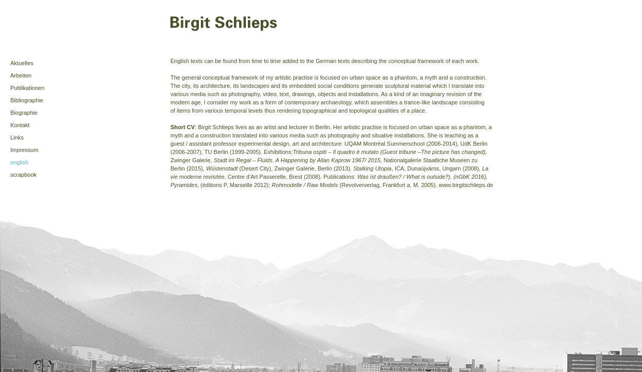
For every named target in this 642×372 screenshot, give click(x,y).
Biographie (24, 113)
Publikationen (27, 88)
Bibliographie (26, 100)
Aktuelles (22, 63)
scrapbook (23, 175)
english (19, 162)
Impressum (24, 150)
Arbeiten (21, 75)
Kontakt (19, 125)
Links (17, 137)
